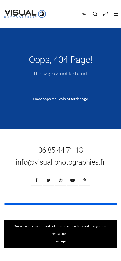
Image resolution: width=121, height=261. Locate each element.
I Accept (61, 241)
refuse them (60, 234)
